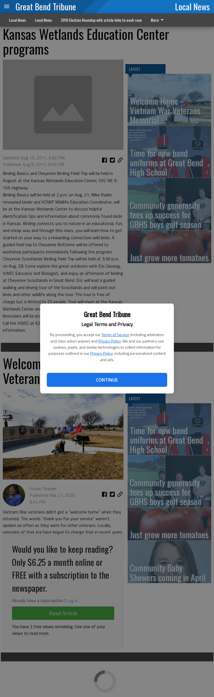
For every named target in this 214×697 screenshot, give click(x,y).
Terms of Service (115, 335)
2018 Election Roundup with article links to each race (101, 20)
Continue (107, 379)
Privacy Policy (109, 341)
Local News (192, 6)
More (158, 19)
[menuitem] (158, 20)
